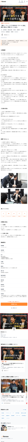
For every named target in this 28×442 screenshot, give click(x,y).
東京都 (2, 23)
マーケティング (7, 23)
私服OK (12, 31)
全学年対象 (4, 29)
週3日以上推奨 (10, 29)
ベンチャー (16, 31)
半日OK (14, 29)
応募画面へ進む (14, 304)
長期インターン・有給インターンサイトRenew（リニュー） (7, 4)
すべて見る (24, 409)
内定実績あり (8, 31)
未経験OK (18, 29)
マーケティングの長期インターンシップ (21, 4)
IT (1, 29)
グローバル (3, 31)
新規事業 (22, 29)
